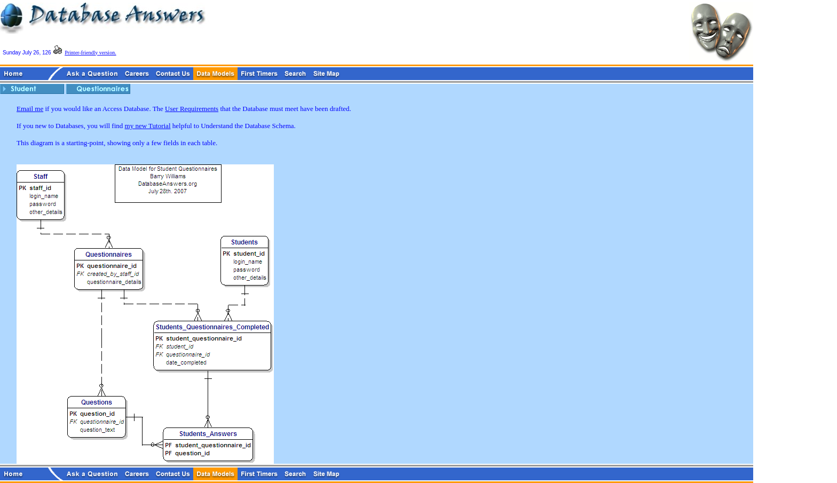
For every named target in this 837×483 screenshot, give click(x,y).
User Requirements (191, 109)
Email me (30, 109)
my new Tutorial (148, 126)
